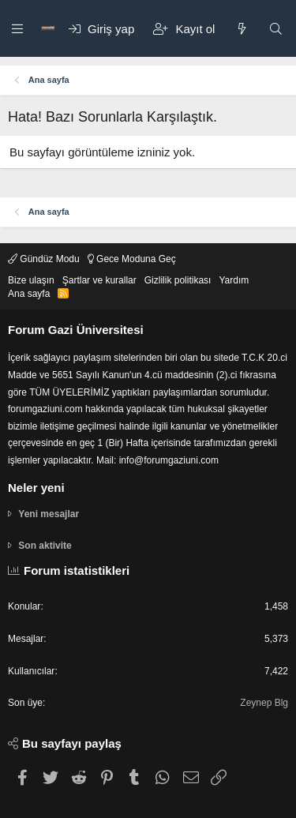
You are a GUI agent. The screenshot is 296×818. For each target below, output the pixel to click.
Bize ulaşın (31, 280)
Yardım (234, 280)
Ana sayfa (29, 293)
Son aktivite (44, 545)
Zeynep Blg (264, 702)
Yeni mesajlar (48, 514)
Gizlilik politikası (178, 280)
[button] (17, 28)
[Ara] (276, 29)
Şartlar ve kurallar (99, 280)
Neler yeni (36, 487)
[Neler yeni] (241, 29)
